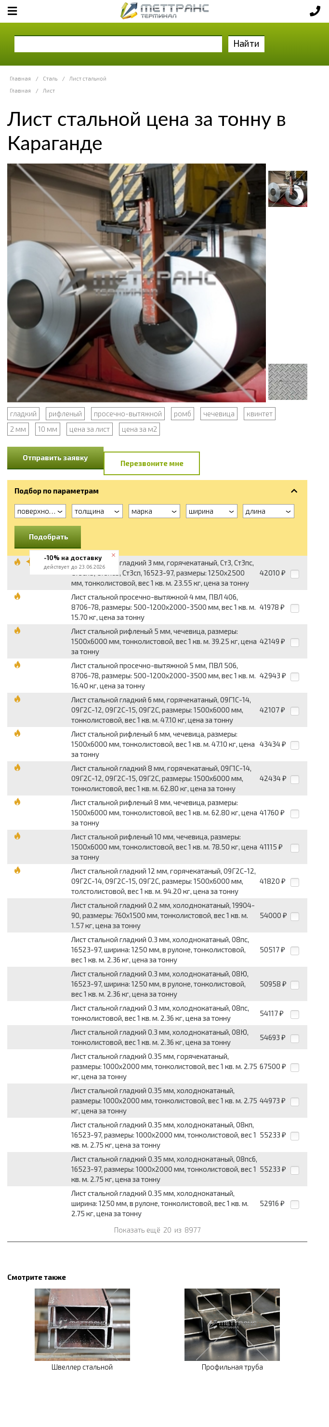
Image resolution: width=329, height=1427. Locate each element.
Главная (20, 78)
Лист (49, 90)
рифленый (65, 413)
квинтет (260, 413)
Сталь (50, 78)
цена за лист (89, 429)
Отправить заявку (55, 457)
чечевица (219, 413)
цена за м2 (139, 429)
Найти (246, 43)
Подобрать (48, 536)
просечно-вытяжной (128, 413)
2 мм (18, 429)
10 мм (47, 429)
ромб (182, 413)
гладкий (23, 413)
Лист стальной (87, 78)
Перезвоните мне (152, 463)
